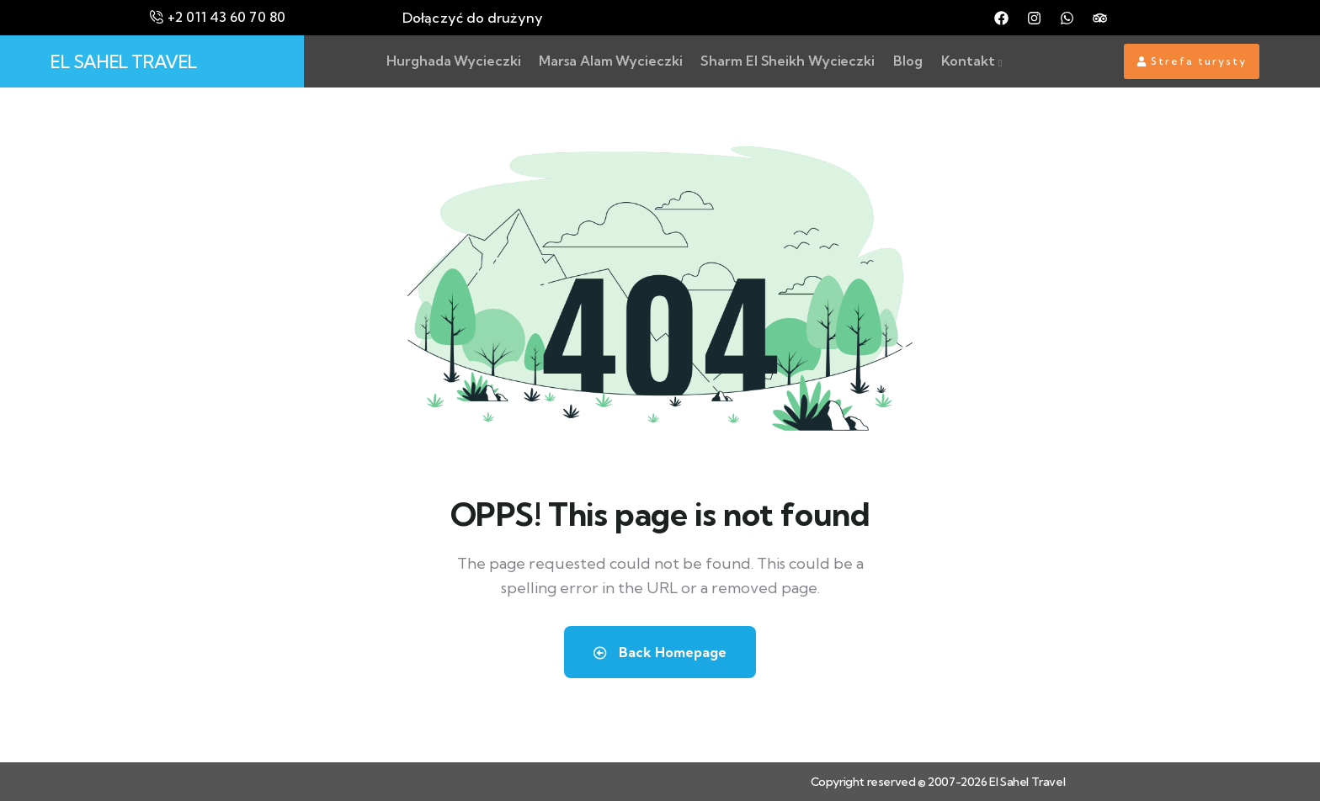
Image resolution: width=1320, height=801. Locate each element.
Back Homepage (660, 652)
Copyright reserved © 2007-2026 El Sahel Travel (938, 781)
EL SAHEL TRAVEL (124, 61)
